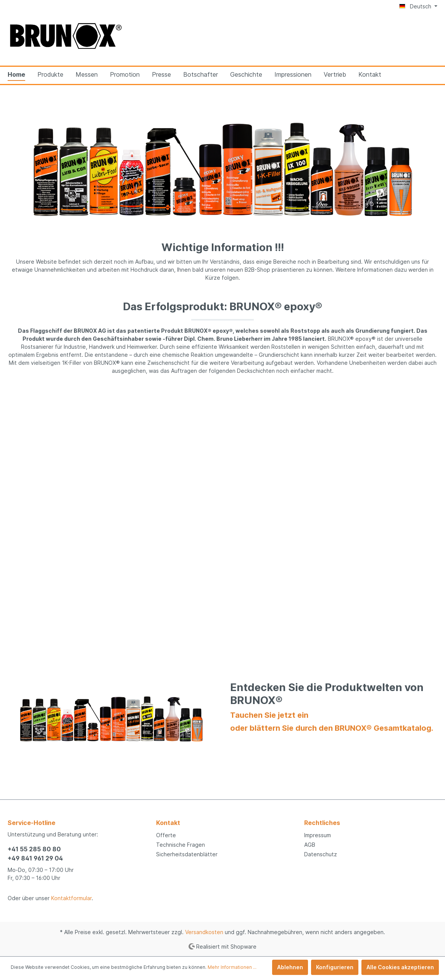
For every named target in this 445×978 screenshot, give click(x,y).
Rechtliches (322, 823)
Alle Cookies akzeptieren (400, 967)
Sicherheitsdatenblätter (187, 854)
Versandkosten (204, 932)
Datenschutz (320, 854)
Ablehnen (290, 967)
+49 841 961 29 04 (35, 858)
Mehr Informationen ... (232, 967)
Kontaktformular (71, 898)
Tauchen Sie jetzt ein (269, 715)
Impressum (317, 835)
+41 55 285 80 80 (34, 849)
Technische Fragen (180, 844)
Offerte (166, 835)
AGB (309, 844)
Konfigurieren (334, 967)
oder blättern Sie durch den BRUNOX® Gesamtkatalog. (331, 728)
